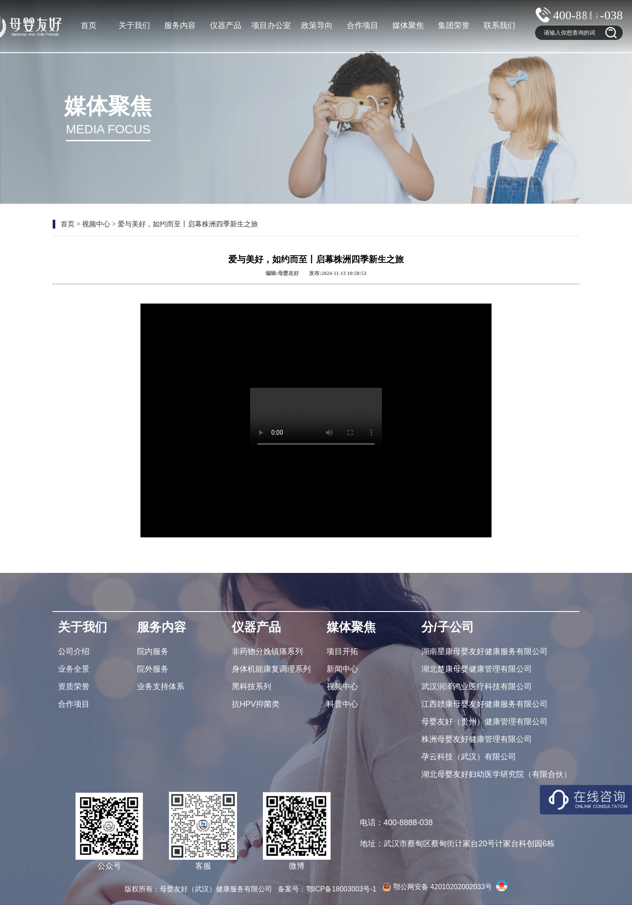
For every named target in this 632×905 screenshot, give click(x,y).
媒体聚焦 (408, 25)
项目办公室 (271, 25)
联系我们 (499, 25)
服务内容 (180, 25)
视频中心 (96, 224)
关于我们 (134, 25)
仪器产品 (225, 25)
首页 (89, 25)
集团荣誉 (454, 25)
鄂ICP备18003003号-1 (342, 889)
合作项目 (362, 25)
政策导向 (317, 25)
